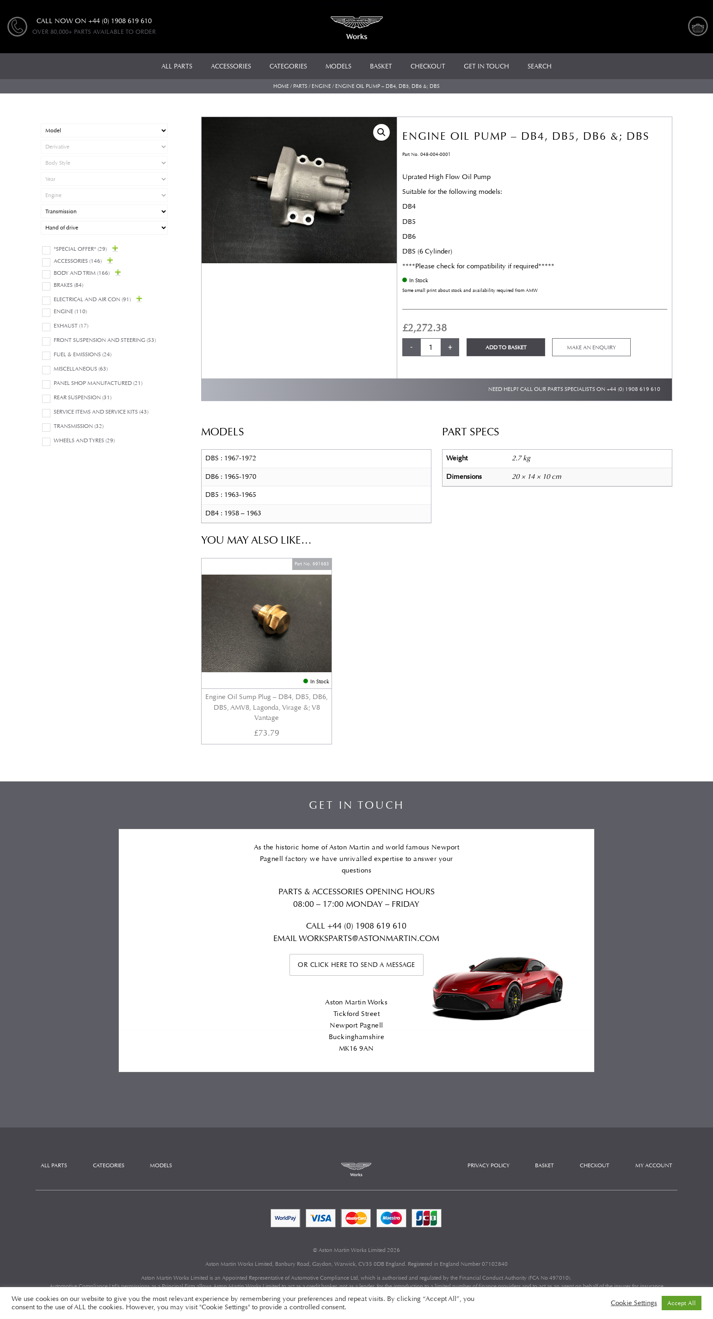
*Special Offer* (80, 249)
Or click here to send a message (356, 938)
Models (161, 1138)
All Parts (54, 1138)
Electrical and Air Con (92, 299)
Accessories (78, 261)
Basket (544, 1138)
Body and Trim (82, 273)
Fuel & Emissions (82, 354)
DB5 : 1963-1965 (230, 494)
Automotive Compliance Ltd (324, 1250)
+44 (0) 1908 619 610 (633, 389)
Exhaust (71, 325)
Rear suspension (82, 397)
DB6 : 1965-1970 (230, 476)
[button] (381, 132)
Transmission (79, 426)
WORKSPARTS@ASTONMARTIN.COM (369, 911)
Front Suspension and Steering (105, 340)
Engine (321, 86)
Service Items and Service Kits (101, 412)
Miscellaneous (81, 368)
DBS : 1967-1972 (230, 458)
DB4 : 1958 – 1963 (233, 513)
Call (316, 899)
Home (281, 86)
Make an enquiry (591, 347)
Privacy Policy (488, 1138)
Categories (108, 1138)
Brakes (68, 285)
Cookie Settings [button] (634, 1303)
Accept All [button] (681, 1303)
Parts (300, 86)
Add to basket (506, 347)
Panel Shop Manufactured (98, 383)
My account (653, 1138)
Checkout (594, 1138)
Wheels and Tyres (84, 440)
